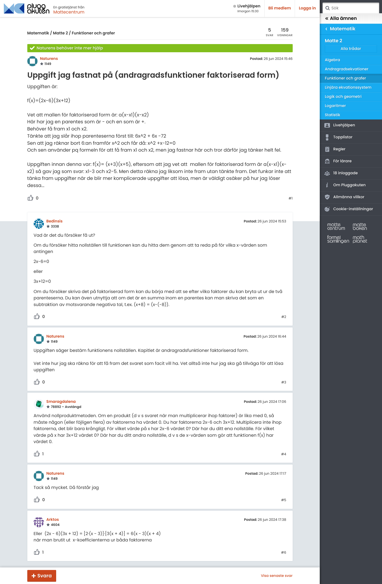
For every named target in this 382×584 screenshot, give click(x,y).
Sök (327, 8)
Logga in (307, 8)
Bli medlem (279, 8)
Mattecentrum (68, 12)
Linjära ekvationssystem (348, 87)
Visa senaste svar (276, 575)
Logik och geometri (343, 96)
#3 (283, 382)
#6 (283, 552)
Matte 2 (60, 33)
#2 (283, 317)
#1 (291, 198)
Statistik (332, 115)
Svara (45, 575)
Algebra (332, 60)
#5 (283, 500)
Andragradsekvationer (346, 69)
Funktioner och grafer (93, 33)
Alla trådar (351, 48)
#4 (283, 454)
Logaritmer (335, 106)
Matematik (38, 33)
